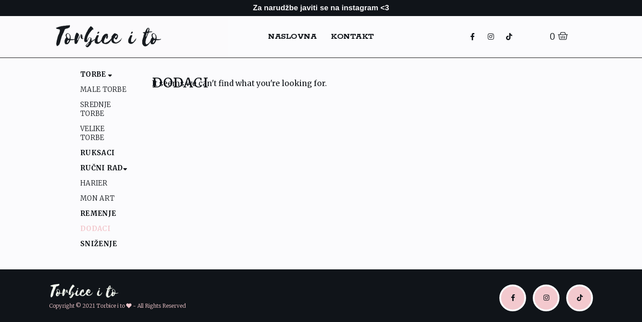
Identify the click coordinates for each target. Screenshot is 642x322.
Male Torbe (103, 89)
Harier (93, 183)
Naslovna (292, 36)
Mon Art (97, 198)
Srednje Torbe (95, 109)
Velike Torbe (92, 133)
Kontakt (352, 36)
